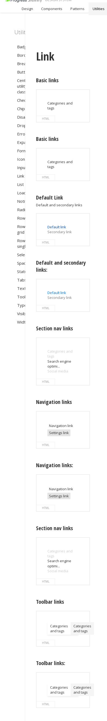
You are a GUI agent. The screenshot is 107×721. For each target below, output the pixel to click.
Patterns (77, 8)
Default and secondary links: (61, 266)
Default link (56, 226)
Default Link (49, 197)
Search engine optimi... (59, 364)
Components (51, 8)
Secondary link (59, 231)
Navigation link (61, 425)
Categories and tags (59, 628)
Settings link (59, 432)
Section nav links (54, 328)
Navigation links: (54, 465)
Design (27, 8)
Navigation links (54, 402)
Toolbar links (50, 601)
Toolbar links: (50, 663)
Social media (57, 371)
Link (45, 56)
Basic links (47, 80)
